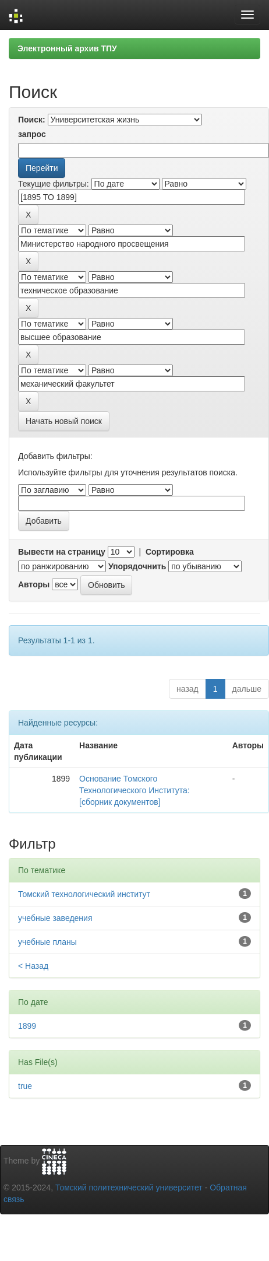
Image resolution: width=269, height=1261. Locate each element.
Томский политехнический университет (129, 1187)
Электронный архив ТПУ (67, 48)
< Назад (33, 966)
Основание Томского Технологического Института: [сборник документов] (134, 790)
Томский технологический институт (84, 894)
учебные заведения (55, 918)
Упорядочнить (137, 566)
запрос (32, 134)
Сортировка (170, 551)
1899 (27, 1026)
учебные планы (47, 942)
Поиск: (31, 119)
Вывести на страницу (61, 551)
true (25, 1086)
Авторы (33, 584)
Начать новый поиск (64, 421)
